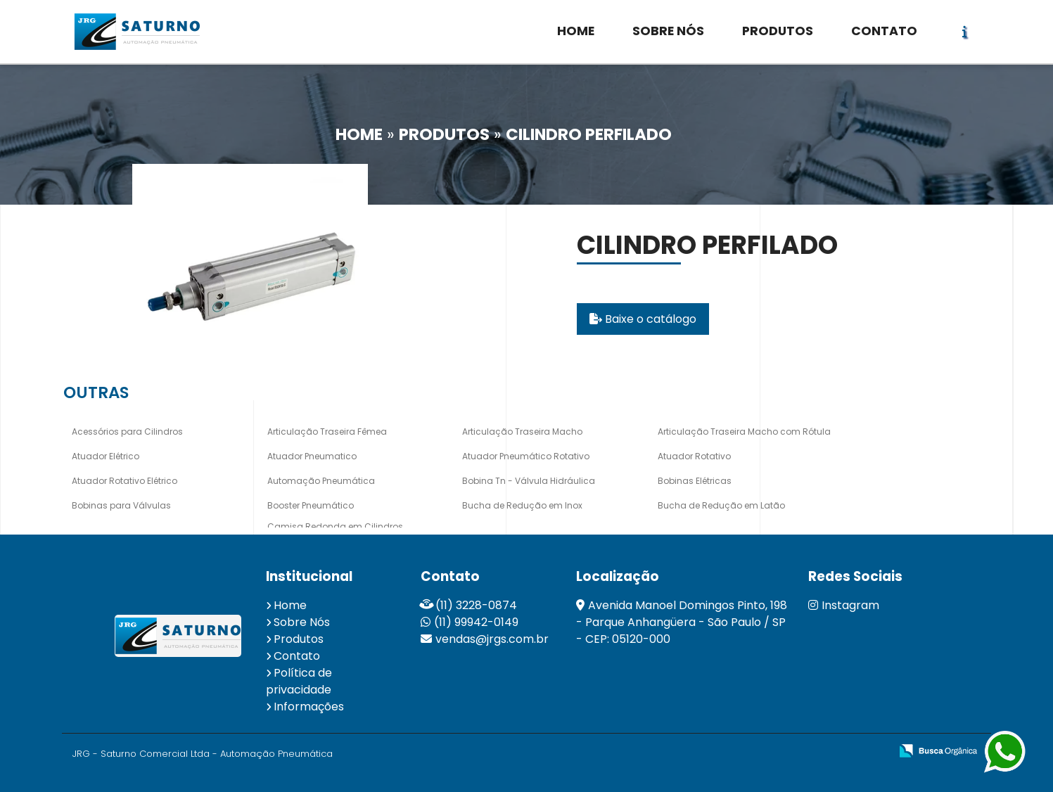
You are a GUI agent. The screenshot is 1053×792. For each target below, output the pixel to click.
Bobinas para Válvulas (121, 505)
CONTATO (884, 31)
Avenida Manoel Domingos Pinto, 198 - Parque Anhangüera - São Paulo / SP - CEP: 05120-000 (681, 622)
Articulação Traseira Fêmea (327, 431)
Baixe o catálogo (642, 319)
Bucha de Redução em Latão (721, 505)
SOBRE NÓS (668, 31)
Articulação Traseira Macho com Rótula (744, 431)
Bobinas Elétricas (695, 481)
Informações (309, 706)
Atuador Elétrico (105, 456)
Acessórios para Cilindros (127, 431)
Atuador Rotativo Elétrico (124, 481)
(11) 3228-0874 (476, 605)
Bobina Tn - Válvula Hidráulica (528, 481)
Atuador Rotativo (694, 456)
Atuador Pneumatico (312, 456)
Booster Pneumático (310, 505)
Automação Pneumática (321, 481)
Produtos (299, 639)
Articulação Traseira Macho (522, 431)
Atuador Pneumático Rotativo (525, 456)
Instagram (843, 605)
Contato (297, 656)
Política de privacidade (299, 681)
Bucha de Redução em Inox (522, 505)
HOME (575, 31)
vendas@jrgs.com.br (492, 639)
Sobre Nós (302, 622)
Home (290, 605)
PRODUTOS (777, 31)
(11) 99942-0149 (476, 622)
